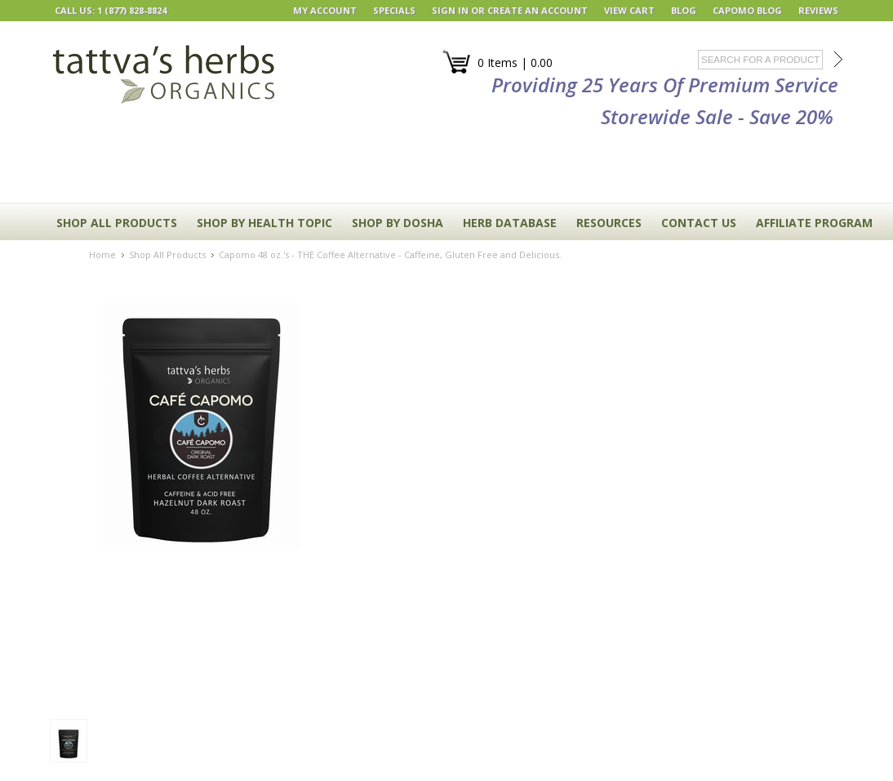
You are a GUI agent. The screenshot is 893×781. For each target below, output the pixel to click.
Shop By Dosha (397, 222)
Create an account (537, 10)
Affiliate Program (814, 222)
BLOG (683, 10)
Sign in (450, 10)
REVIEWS (818, 10)
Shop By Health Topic (264, 222)
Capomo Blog (747, 10)
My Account (325, 10)
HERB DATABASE (510, 222)
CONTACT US (698, 222)
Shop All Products (116, 222)
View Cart (629, 10)
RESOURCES (609, 222)
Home (102, 254)
